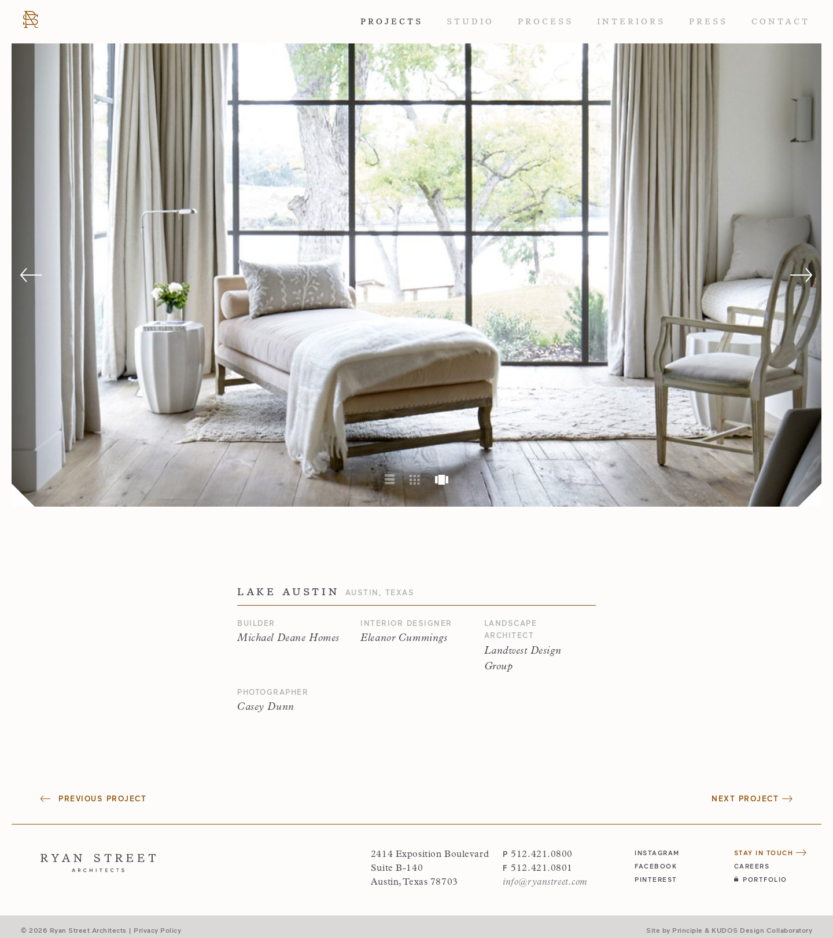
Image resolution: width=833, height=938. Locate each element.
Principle (687, 930)
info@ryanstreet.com (545, 882)
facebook (656, 866)
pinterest (656, 879)
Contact (780, 21)
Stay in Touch (770, 852)
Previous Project (93, 798)
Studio (470, 21)
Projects (391, 21)
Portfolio (760, 879)
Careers (752, 866)
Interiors (631, 21)
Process (545, 21)
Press (708, 21)
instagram (657, 852)
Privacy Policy (157, 930)
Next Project (752, 798)
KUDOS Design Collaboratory (762, 930)
